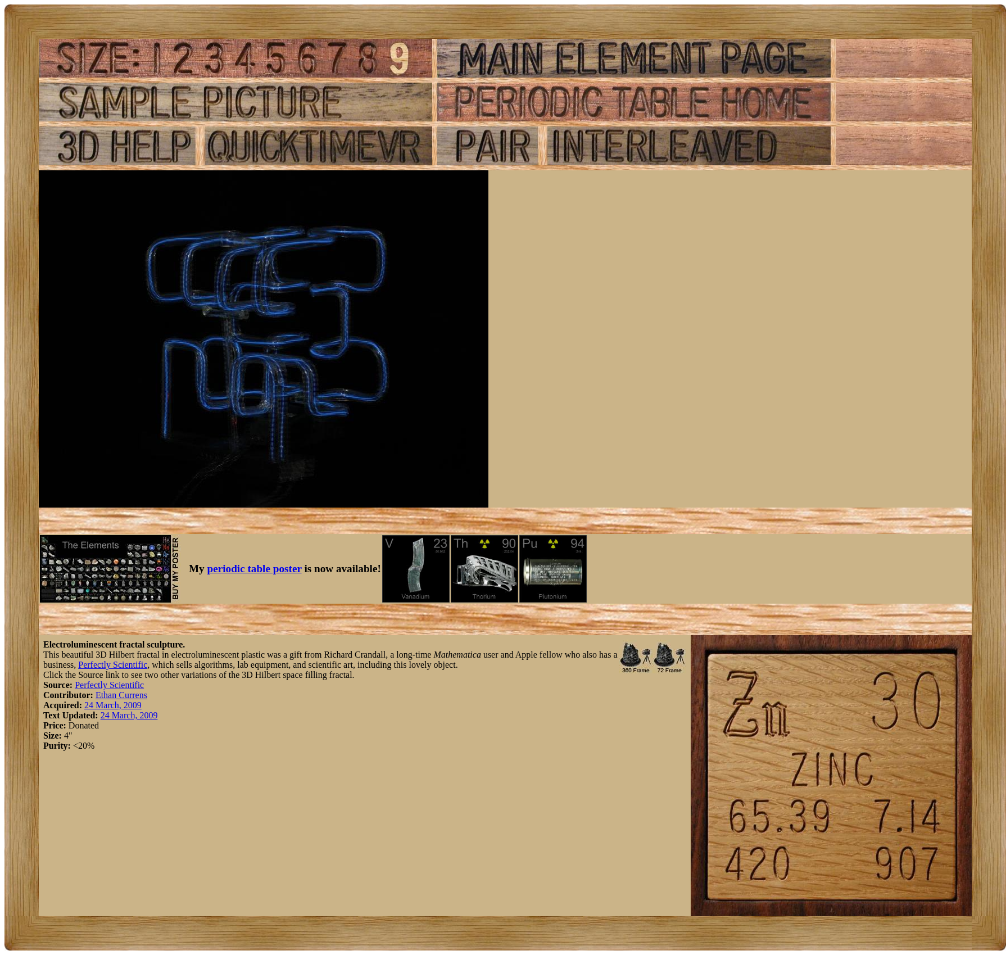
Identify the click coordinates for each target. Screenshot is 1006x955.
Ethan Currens (121, 695)
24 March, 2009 (113, 705)
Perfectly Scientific (112, 664)
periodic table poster (254, 568)
